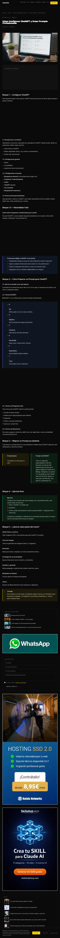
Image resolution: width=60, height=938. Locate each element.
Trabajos (32, 2)
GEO (28, 2)
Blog (48, 2)
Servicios (23, 2)
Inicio (4, 13)
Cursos (44, 2)
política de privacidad (21, 682)
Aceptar (36, 932)
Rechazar (45, 932)
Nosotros (38, 2)
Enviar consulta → (12, 686)
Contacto (54, 2)
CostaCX (5, 3)
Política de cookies (54, 932)
